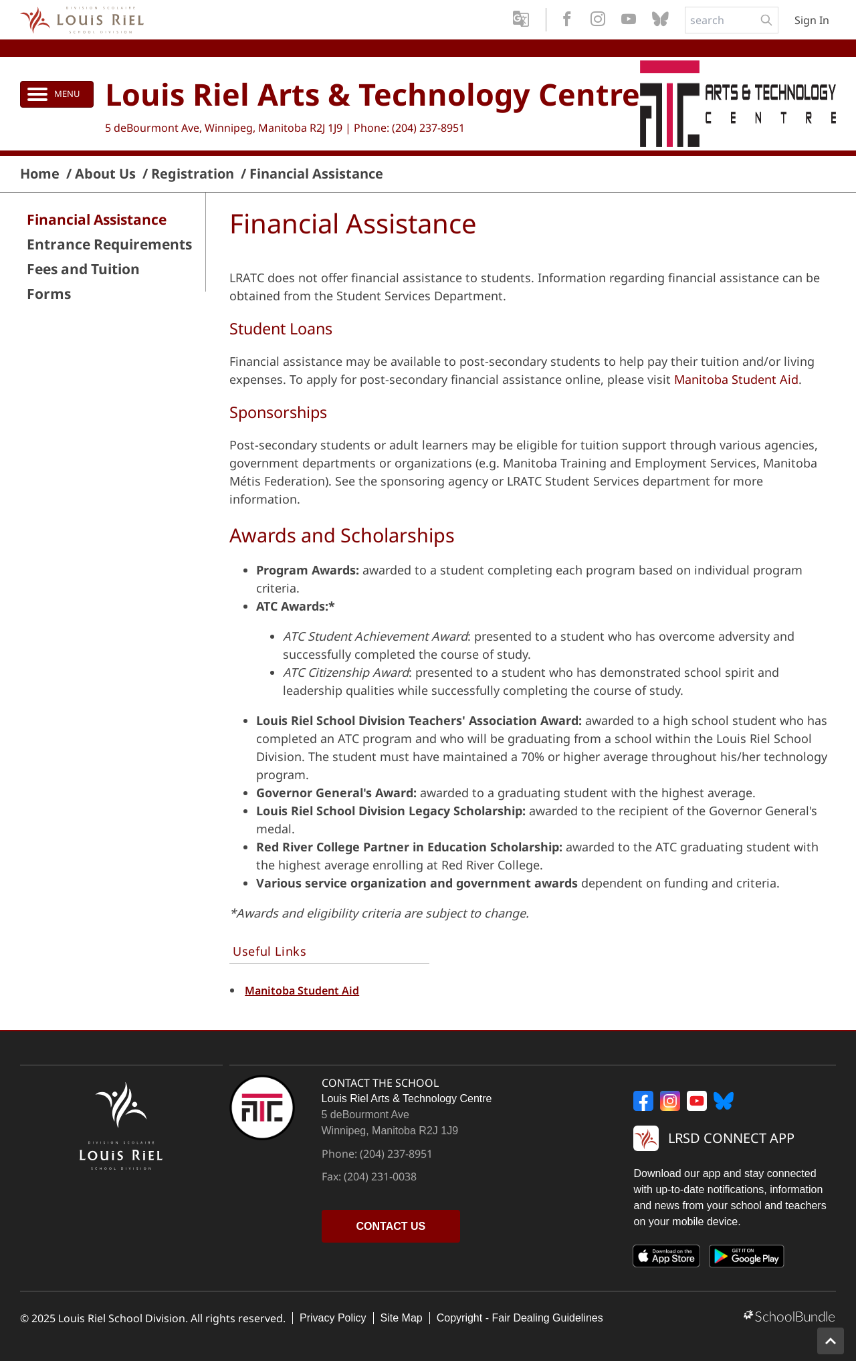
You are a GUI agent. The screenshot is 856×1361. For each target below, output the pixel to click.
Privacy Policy (333, 1318)
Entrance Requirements (109, 244)
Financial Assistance (316, 174)
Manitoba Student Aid (736, 379)
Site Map (402, 1318)
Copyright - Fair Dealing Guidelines (520, 1318)
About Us (105, 174)
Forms (49, 294)
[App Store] (667, 1259)
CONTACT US (391, 1226)
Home (40, 174)
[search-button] (766, 20)
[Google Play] (747, 1259)
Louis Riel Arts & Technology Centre (372, 94)
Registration (192, 174)
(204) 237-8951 (428, 127)
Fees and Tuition (83, 269)
